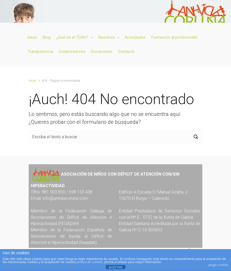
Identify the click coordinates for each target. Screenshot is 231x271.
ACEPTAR (115, 267)
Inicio (32, 81)
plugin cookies (218, 265)
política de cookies (90, 262)
